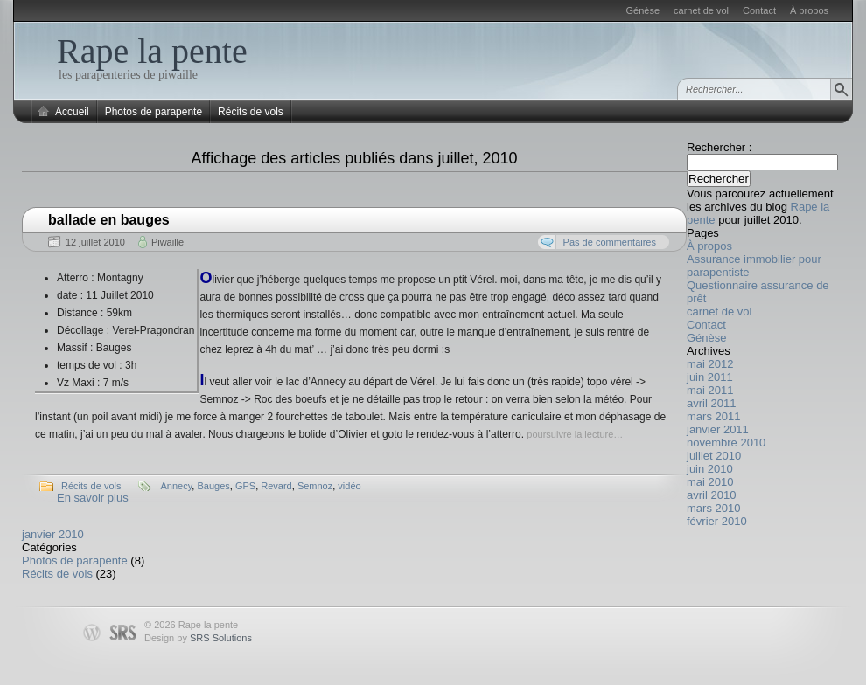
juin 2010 (710, 468)
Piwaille (167, 242)
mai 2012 (710, 363)
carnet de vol (701, 10)
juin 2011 (710, 377)
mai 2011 (710, 390)
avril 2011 (711, 403)
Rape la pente (152, 51)
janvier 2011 (718, 429)
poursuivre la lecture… (575, 434)
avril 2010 (711, 495)
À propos (809, 10)
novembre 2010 (726, 442)
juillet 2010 (714, 455)
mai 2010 (710, 481)
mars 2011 (713, 416)
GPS (245, 486)
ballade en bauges (109, 219)
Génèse (643, 10)
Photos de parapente (153, 112)
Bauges (213, 486)
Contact (759, 10)
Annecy (176, 486)
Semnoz (314, 486)
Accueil (72, 112)
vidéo (349, 486)
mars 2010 (713, 508)
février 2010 (717, 521)
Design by (198, 638)
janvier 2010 (53, 534)
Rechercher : (719, 147)
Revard (276, 486)
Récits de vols (250, 112)
